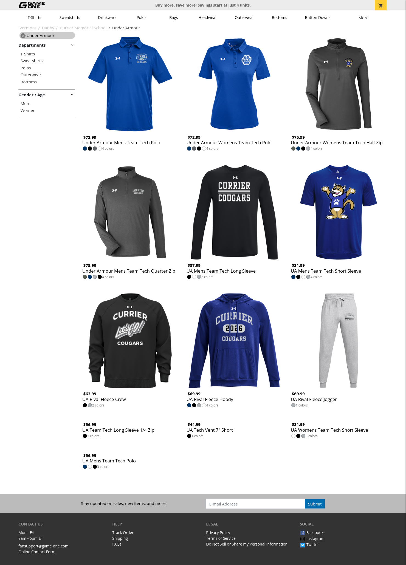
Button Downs (318, 17)
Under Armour (38, 35)
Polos (141, 17)
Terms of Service (221, 538)
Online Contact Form (36, 551)
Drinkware (107, 17)
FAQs (117, 544)
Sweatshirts (70, 17)
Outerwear (244, 17)
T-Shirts (34, 17)
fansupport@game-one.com (43, 546)
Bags (173, 17)
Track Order (123, 532)
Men (25, 103)
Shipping (120, 538)
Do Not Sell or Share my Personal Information (246, 544)
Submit (315, 504)
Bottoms (279, 17)
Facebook (311, 532)
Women (28, 110)
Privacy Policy (218, 532)
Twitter (309, 544)
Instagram (312, 538)
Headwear (208, 17)
